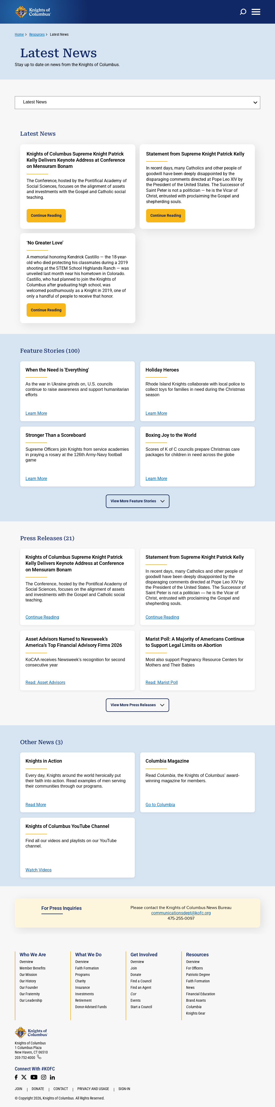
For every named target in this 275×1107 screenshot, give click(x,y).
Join (134, 968)
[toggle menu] (256, 11)
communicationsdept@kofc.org (181, 912)
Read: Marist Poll (162, 682)
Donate (136, 974)
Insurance (82, 987)
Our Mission (28, 974)
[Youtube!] (34, 1077)
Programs (82, 974)
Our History (28, 981)
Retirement (83, 1000)
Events (135, 1000)
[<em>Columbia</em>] (196, 1007)
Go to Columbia (160, 804)
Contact (60, 1089)
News (190, 987)
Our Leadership (31, 1000)
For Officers (194, 968)
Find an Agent (141, 987)
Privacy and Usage (93, 1089)
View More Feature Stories (133, 501)
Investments (84, 994)
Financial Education (200, 994)
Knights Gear (195, 1013)
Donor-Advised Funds (91, 1007)
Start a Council (141, 1007)
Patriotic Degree (198, 974)
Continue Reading (46, 215)
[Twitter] (24, 1077)
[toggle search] (243, 11)
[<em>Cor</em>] (133, 994)
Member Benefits (32, 968)
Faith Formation (87, 968)
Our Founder (29, 987)
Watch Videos (39, 870)
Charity (80, 981)
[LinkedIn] (52, 1077)
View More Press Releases (133, 705)
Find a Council (141, 981)
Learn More (36, 413)
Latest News (59, 34)
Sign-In (124, 1089)
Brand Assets (196, 1000)
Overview (26, 962)
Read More (36, 804)
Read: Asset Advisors (45, 682)
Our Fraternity (30, 994)
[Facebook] (16, 1077)
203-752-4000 (25, 1057)
